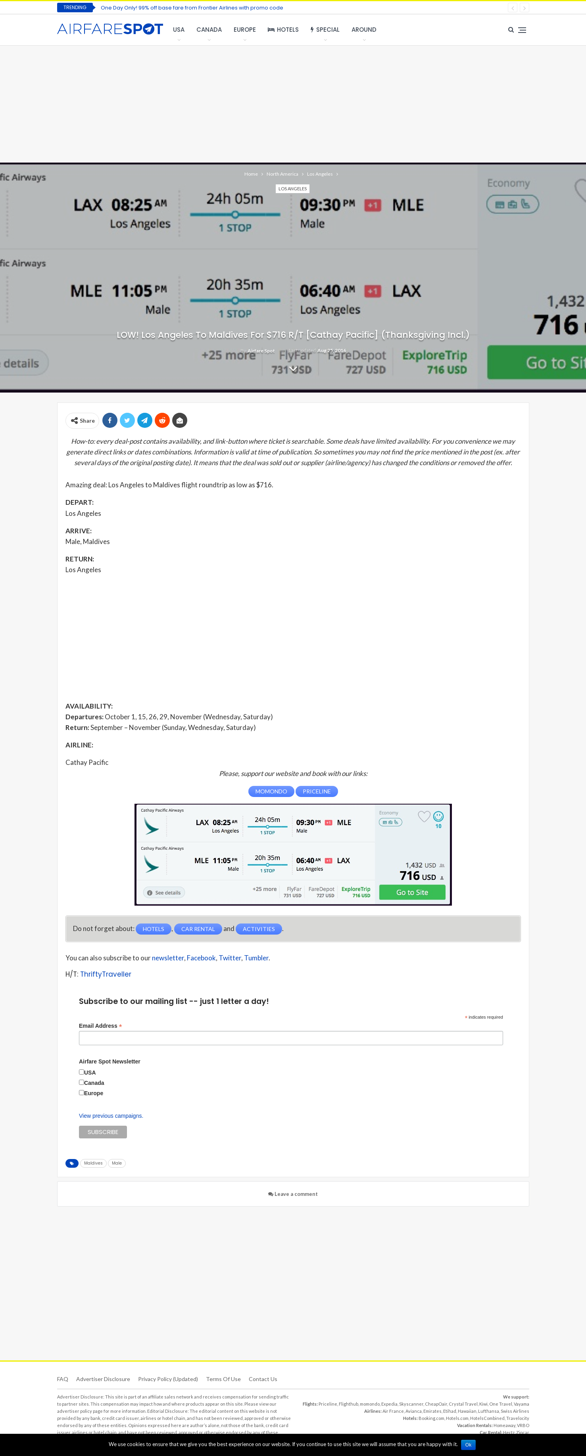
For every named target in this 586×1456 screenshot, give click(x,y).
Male (117, 1163)
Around (364, 29)
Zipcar (522, 1432)
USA (178, 29)
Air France (393, 1411)
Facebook (201, 957)
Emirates (432, 1411)
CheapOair (436, 1403)
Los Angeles (293, 188)
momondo (370, 1403)
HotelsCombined (487, 1418)
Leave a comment (293, 1194)
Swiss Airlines (515, 1411)
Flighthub (348, 1403)
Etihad (449, 1411)
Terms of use (223, 1379)
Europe (245, 29)
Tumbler (256, 957)
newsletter (168, 957)
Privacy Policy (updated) (168, 1379)
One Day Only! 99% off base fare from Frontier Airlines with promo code (192, 7)
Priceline (328, 1403)
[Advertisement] (293, 103)
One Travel (500, 1403)
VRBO (523, 1425)
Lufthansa (488, 1411)
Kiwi (483, 1403)
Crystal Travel (463, 1403)
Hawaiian (467, 1411)
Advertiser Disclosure (103, 1379)
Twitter (230, 957)
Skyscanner (411, 1403)
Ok (469, 1445)
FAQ (62, 1379)
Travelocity (517, 1418)
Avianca (413, 1411)
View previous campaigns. (111, 1116)
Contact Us (263, 1379)
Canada (209, 29)
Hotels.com (457, 1418)
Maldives (93, 1163)
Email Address (100, 1025)
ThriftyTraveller (105, 974)
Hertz (509, 1432)
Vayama (521, 1403)
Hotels (283, 29)
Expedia (389, 1403)
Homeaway (504, 1425)
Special (325, 29)
